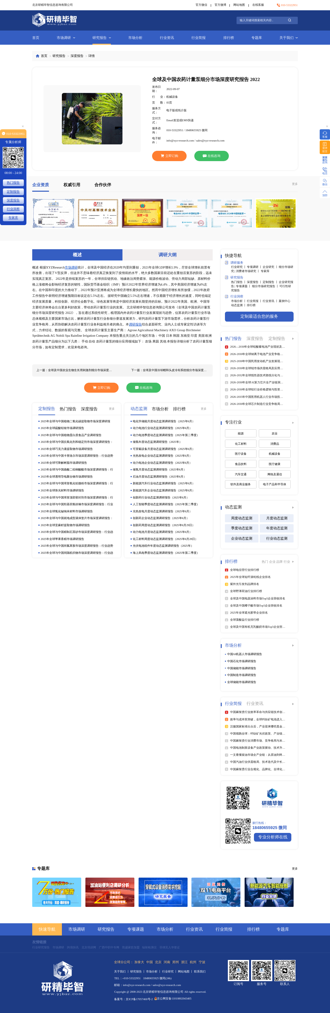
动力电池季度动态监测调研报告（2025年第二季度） (166, 435)
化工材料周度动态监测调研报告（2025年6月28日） (165, 539)
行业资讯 (167, 38)
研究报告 (101, 38)
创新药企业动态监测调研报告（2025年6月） (161, 518)
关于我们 (288, 38)
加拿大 (139, 962)
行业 (287, 561)
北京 (158, 962)
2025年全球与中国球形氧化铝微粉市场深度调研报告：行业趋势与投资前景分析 (77, 483)
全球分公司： (123, 962)
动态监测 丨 (239, 305)
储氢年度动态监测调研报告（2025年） (157, 441)
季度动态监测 (241, 528)
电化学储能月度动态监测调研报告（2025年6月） (164, 421)
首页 (35, 38)
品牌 (280, 561)
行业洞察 (234, 296)
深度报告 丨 (255, 282)
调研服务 (234, 262)
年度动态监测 (276, 528)
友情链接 (39, 942)
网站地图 (239, 4)
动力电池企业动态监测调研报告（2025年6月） (162, 462)
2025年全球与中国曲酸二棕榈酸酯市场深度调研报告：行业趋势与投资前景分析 (77, 469)
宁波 (202, 962)
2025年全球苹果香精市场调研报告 (62, 539)
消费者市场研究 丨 (248, 271)
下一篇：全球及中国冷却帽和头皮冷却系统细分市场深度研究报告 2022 (170, 370)
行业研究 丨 (239, 267)
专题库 (256, 38)
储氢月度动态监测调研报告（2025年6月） (159, 469)
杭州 (193, 962)
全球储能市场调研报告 (241, 682)
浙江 (184, 962)
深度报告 (77, 56)
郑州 (175, 962)
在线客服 (258, 4)
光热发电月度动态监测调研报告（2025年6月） (162, 511)
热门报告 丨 (239, 282)
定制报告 (13, 191)
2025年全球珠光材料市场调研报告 (62, 490)
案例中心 (284, 301)
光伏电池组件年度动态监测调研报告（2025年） (163, 545)
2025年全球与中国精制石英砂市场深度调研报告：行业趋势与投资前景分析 (77, 532)
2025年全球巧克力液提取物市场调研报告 (67, 449)
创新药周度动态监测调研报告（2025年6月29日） (164, 525)
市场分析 (135, 38)
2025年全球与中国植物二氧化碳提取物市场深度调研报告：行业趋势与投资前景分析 (75, 421)
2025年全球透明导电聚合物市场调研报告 (67, 476)
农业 (274, 433)
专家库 (265, 271)
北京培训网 (89, 947)
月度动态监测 (276, 518)
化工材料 (241, 443)
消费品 (274, 443)
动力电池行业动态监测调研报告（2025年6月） (162, 428)
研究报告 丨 (138, 971)
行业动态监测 (276, 538)
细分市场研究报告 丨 (265, 286)
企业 (273, 561)
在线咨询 (211, 156)
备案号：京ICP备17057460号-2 (133, 999)
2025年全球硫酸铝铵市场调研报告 (62, 428)
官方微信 (201, 4)
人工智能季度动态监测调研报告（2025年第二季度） (166, 504)
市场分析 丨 (239, 301)
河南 (167, 962)
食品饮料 (241, 464)
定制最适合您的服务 (259, 316)
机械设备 (274, 453)
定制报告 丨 (270, 282)
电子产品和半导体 (274, 484)
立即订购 (169, 156)
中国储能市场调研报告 (241, 668)
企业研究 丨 (270, 267)
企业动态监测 (241, 538)
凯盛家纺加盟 (131, 947)
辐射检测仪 (149, 947)
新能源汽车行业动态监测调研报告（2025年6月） (164, 483)
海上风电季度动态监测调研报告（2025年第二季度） (166, 552)
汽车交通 (241, 474)
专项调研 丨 (255, 267)
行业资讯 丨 (270, 301)
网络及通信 (274, 474)
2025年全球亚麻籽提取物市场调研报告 (65, 525)
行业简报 (198, 38)
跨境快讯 (73, 947)
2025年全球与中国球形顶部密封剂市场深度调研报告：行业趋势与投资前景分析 (77, 497)
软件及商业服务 (240, 484)
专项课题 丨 (244, 286)
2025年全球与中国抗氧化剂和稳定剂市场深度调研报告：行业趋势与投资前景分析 (77, 442)
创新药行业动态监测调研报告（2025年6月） (161, 497)
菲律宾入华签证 (170, 947)
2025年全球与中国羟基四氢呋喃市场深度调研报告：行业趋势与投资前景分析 (77, 504)
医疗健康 (274, 464)
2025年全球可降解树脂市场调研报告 (64, 462)
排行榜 (228, 38)
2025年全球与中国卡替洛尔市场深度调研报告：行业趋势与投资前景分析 (77, 456)
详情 (91, 56)
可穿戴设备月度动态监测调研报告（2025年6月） (164, 449)
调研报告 (135, 324)
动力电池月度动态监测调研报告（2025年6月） (162, 532)
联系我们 (200, 971)
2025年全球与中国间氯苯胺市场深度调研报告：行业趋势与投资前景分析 (77, 546)
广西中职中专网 (109, 947)
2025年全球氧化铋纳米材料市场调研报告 (67, 511)
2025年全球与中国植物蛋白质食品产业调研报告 (71, 435)
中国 (149, 962)
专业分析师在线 (272, 837)
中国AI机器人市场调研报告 (244, 654)
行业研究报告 (41, 947)
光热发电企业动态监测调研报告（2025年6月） (162, 455)
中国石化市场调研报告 (241, 661)
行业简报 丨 (255, 301)
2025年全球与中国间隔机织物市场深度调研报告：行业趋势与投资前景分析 (77, 553)
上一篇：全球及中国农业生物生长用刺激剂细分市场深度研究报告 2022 (75, 370)
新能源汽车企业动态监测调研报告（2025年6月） (164, 490)
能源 (241, 433)
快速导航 (47, 929)
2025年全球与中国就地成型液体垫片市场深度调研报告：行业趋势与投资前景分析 (77, 518)
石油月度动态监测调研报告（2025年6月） (159, 476)
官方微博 (220, 4)
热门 (265, 561)
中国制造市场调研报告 (241, 675)
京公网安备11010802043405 (172, 998)
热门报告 (13, 182)
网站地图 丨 (186, 971)
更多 (295, 184)
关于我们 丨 (122, 971)
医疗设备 (241, 453)
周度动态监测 (241, 518)
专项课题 (135, 929)
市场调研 (66, 38)
